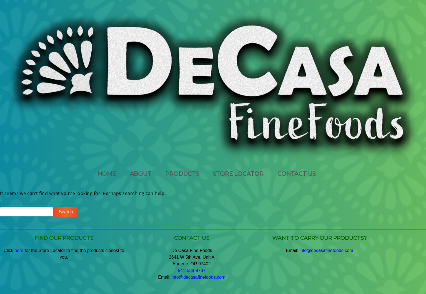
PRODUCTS (182, 173)
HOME (106, 173)
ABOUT (140, 173)
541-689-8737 (192, 270)
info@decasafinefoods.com (198, 277)
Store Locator (238, 173)
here (18, 250)
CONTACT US (296, 173)
